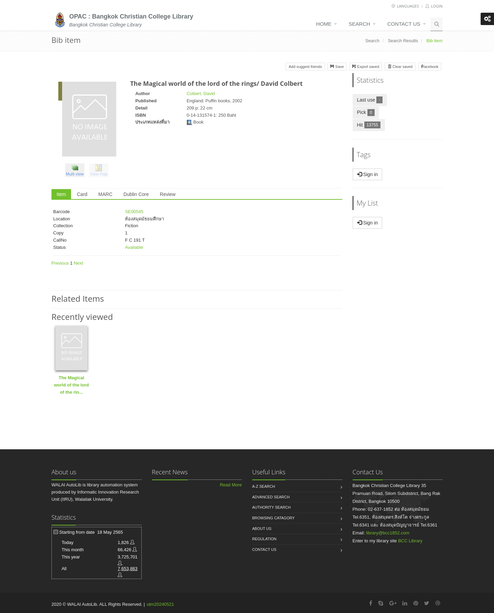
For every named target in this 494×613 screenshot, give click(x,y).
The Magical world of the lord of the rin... (71, 385)
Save (337, 67)
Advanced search (271, 497)
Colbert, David (201, 93)
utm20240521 (160, 604)
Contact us (403, 24)
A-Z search (263, 486)
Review (168, 194)
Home (323, 24)
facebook (429, 67)
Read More (231, 484)
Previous (60, 263)
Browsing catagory (273, 518)
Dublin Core (136, 194)
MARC (105, 194)
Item (61, 194)
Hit (371, 124)
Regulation (264, 539)
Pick (368, 112)
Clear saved (400, 67)
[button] (76, 171)
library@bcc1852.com (387, 532)
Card (82, 194)
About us (261, 529)
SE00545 (134, 211)
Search (359, 24)
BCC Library (410, 540)
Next (78, 263)
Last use (372, 99)
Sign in (367, 174)
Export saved (365, 67)
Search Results (403, 40)
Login (434, 6)
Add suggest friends (305, 67)
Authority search (271, 507)
